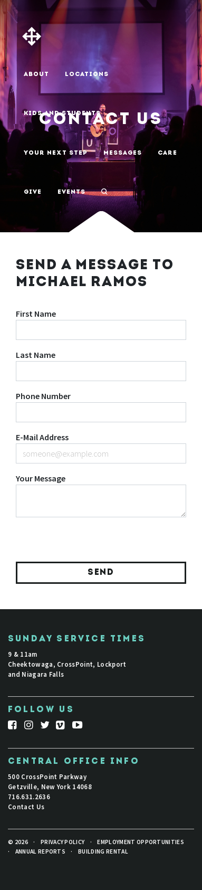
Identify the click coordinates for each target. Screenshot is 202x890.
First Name (36, 313)
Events (71, 192)
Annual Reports (40, 851)
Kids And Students (62, 113)
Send (101, 573)
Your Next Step (56, 153)
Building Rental (103, 851)
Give (33, 192)
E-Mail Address (42, 437)
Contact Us (26, 806)
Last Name (35, 354)
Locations (87, 74)
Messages (122, 153)
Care (167, 153)
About (36, 74)
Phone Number (43, 396)
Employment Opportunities (140, 842)
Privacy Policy (62, 842)
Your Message (40, 478)
